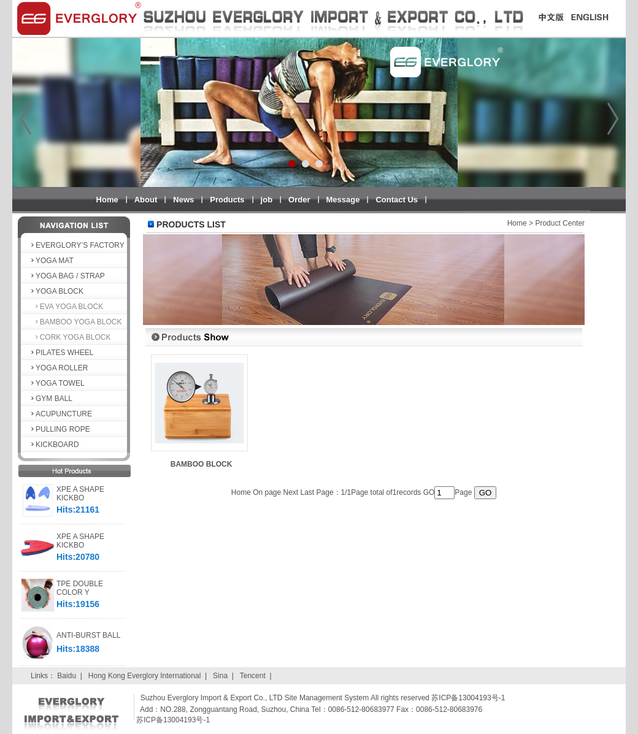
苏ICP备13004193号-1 (173, 720)
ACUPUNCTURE (60, 414)
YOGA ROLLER (58, 368)
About (146, 199)
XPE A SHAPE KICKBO (80, 493)
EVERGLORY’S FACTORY (77, 245)
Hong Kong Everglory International (144, 675)
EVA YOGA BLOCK (66, 306)
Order (299, 199)
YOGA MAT (51, 260)
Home (107, 199)
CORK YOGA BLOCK (70, 337)
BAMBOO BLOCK (202, 464)
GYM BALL (50, 398)
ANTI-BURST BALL (88, 635)
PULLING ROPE (59, 429)
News (183, 199)
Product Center (560, 223)
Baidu (66, 675)
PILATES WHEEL (61, 352)
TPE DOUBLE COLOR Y (79, 588)
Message (343, 199)
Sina (220, 675)
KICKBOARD (54, 444)
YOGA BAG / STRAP (67, 276)
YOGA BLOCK (56, 291)
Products (227, 199)
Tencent (253, 675)
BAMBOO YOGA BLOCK (75, 322)
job (267, 199)
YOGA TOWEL (57, 383)
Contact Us (396, 199)
